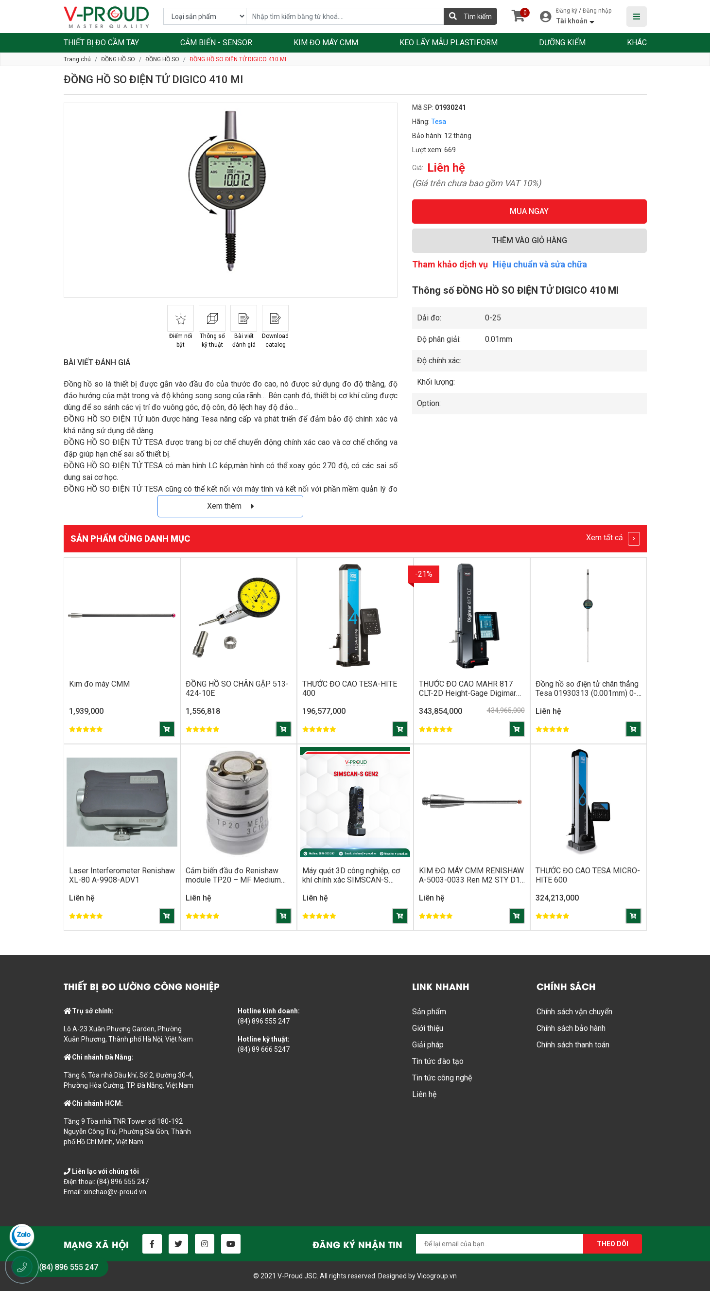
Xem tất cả (613, 539)
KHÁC (637, 42)
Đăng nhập (597, 10)
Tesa (438, 121)
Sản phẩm (429, 1011)
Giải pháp (428, 1044)
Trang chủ (77, 59)
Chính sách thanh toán (573, 1044)
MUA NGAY (529, 211)
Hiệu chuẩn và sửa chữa (540, 264)
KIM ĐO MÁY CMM (326, 42)
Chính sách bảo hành (571, 1028)
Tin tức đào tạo (438, 1061)
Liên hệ (424, 1094)
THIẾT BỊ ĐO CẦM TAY (101, 42)
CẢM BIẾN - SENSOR (216, 42)
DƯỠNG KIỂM (562, 42)
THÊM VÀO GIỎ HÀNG (529, 240)
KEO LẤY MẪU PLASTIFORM (448, 42)
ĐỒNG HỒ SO (118, 59)
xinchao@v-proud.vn (115, 1192)
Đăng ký (566, 10)
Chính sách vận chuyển (574, 1011)
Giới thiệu (427, 1028)
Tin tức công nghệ (442, 1077)
